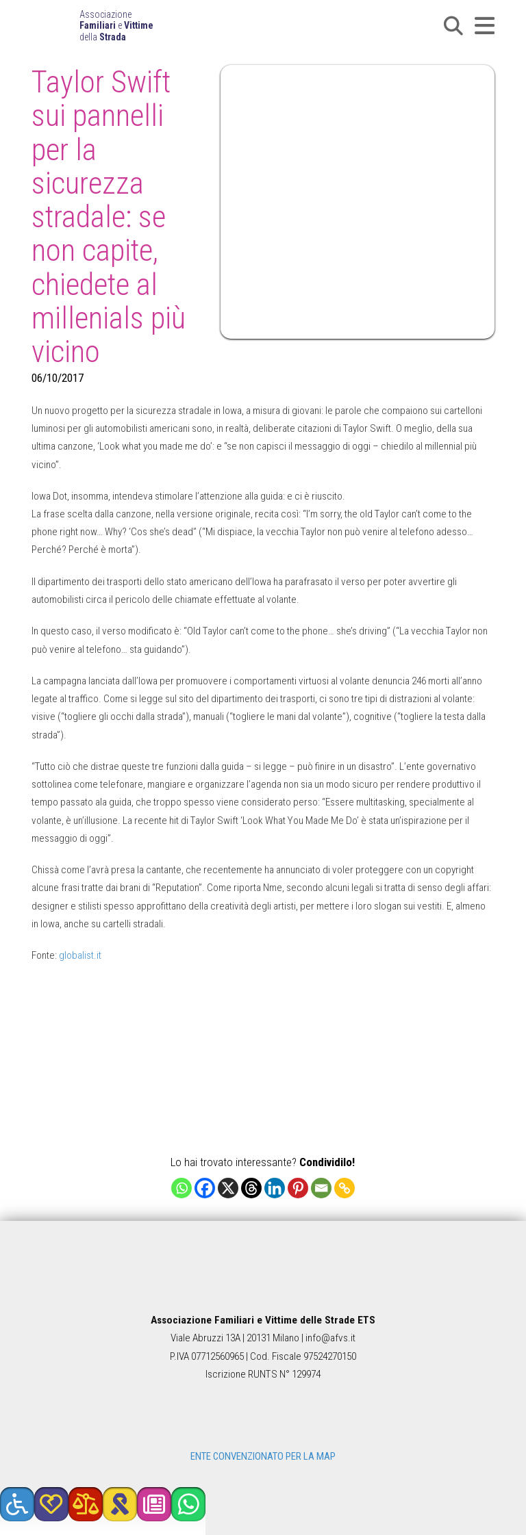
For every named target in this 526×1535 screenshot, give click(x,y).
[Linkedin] (274, 1188)
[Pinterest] (298, 1188)
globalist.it (80, 955)
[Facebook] (205, 1188)
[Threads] (251, 1188)
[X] (228, 1188)
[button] (453, 26)
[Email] (321, 1188)
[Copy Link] (344, 1188)
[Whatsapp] (181, 1188)
